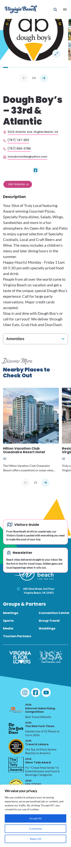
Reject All (35, 838)
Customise (35, 828)
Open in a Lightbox (56, 54)
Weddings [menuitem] (47, 628)
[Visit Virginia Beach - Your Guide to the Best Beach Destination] (21, 9)
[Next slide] (45, 483)
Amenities (15, 339)
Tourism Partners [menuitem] (17, 636)
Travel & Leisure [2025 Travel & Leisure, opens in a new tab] (37, 742)
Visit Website (16, 184)
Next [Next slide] (44, 78)
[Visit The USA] (51, 657)
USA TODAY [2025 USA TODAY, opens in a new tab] (33, 782)
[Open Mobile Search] (55, 9)
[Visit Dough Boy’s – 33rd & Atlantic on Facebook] (35, 170)
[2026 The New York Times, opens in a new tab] (16, 728)
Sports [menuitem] (8, 621)
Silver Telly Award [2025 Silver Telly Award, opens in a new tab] (38, 760)
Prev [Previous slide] (24, 78)
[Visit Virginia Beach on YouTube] (46, 692)
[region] (35, 816)
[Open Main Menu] (65, 9)
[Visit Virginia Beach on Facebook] (35, 692)
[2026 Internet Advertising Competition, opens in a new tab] (16, 710)
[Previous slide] (25, 483)
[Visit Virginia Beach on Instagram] (25, 692)
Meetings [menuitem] (10, 613)
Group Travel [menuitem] (49, 621)
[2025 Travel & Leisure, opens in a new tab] (16, 746)
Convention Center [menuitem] (54, 613)
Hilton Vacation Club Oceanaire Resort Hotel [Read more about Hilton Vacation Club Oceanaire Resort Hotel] (24, 451)
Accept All (35, 818)
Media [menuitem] (8, 628)
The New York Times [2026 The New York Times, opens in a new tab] (39, 724)
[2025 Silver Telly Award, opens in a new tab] (16, 764)
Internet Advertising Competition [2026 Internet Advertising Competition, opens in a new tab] (40, 708)
